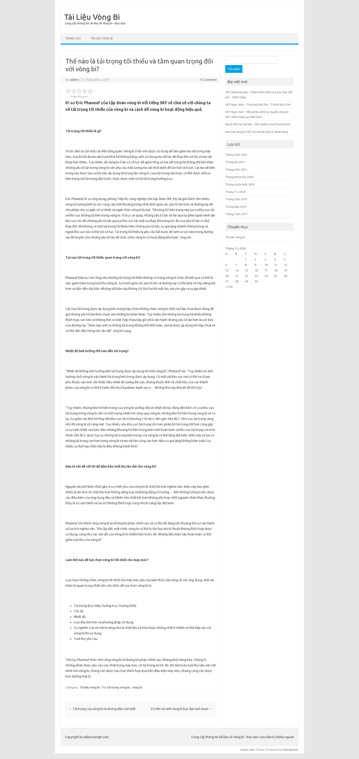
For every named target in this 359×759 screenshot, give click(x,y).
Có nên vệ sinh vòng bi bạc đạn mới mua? (181, 709)
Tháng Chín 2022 (236, 154)
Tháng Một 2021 (236, 169)
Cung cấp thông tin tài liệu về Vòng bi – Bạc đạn (95, 23)
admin (74, 80)
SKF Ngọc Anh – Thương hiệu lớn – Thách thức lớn (258, 104)
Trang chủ (73, 38)
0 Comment (209, 80)
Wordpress (290, 749)
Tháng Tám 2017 (236, 214)
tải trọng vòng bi (118, 687)
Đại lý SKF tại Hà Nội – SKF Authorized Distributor (258, 124)
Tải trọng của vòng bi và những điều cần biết (102, 709)
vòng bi (137, 687)
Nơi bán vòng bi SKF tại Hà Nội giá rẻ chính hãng (256, 131)
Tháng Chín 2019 (236, 199)
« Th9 (229, 286)
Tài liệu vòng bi (102, 38)
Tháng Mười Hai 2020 (239, 176)
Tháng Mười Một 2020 (240, 184)
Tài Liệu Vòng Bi (92, 16)
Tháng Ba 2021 (235, 162)
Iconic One (247, 749)
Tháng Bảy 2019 (235, 206)
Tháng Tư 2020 (235, 191)
